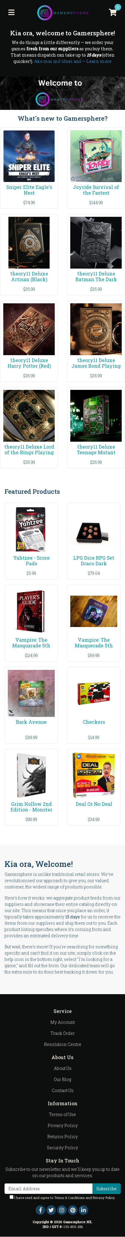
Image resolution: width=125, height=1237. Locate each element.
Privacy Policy (63, 1125)
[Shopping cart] (113, 12)
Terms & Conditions (69, 1197)
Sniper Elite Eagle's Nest (29, 190)
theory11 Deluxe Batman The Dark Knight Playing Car (96, 279)
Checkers (94, 722)
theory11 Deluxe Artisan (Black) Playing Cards (29, 279)
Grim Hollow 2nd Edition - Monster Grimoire (31, 809)
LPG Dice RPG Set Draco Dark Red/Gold (93, 563)
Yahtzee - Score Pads (31, 561)
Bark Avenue (31, 722)
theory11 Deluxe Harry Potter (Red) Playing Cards (29, 366)
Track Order (63, 1033)
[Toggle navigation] (11, 12)
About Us (62, 1068)
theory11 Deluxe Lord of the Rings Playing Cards (29, 452)
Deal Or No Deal (94, 804)
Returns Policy (62, 1136)
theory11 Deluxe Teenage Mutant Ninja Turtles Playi (96, 452)
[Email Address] (48, 1188)
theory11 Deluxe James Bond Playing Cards (96, 366)
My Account (62, 1022)
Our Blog (62, 1079)
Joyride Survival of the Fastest (96, 190)
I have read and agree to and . (62, 1197)
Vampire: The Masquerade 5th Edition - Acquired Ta (94, 648)
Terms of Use (62, 1114)
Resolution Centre (62, 1044)
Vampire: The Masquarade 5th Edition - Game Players (31, 648)
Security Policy (62, 1147)
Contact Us (63, 1090)
